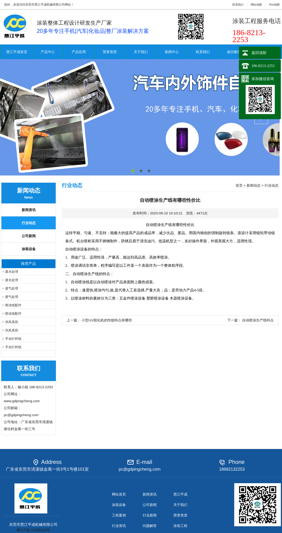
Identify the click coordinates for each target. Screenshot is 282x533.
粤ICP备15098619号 (33, 530)
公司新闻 (29, 236)
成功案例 (234, 52)
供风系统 (11, 322)
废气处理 (11, 288)
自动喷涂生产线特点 (258, 320)
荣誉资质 (110, 52)
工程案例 (119, 515)
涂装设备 (29, 249)
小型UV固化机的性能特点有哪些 (107, 320)
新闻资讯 (29, 210)
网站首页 (119, 494)
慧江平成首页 (16, 52)
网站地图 (256, 4)
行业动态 (29, 223)
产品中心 (48, 52)
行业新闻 (150, 515)
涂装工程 (180, 526)
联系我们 (238, 4)
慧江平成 (180, 494)
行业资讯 (119, 526)
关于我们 (141, 52)
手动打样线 (13, 339)
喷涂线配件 (13, 305)
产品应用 (79, 52)
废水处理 (11, 271)
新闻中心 (172, 52)
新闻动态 (254, 185)
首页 (239, 185)
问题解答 (150, 526)
